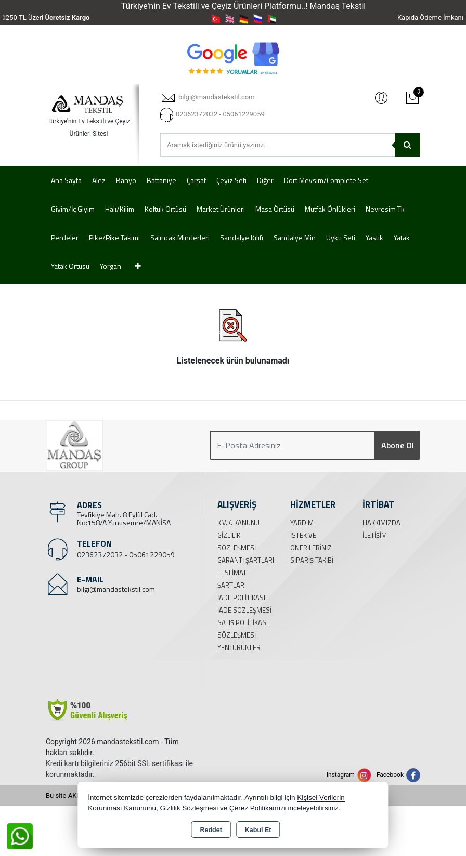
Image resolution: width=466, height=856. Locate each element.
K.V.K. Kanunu (238, 522)
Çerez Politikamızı (257, 808)
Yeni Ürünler (239, 647)
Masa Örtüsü (274, 208)
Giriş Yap (381, 97)
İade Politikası (241, 597)
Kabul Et (258, 830)
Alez (99, 180)
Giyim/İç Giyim (73, 208)
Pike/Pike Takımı (114, 237)
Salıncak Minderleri (180, 237)
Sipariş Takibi (311, 560)
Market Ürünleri (221, 208)
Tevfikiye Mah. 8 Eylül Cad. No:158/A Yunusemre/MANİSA (124, 518)
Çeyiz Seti (231, 180)
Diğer (265, 180)
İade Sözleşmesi (244, 610)
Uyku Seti (340, 237)
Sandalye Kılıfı (241, 237)
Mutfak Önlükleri (330, 208)
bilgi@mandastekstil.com (116, 588)
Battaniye (161, 180)
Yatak (402, 237)
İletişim (375, 535)
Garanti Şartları (245, 560)
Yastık (374, 237)
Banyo (126, 180)
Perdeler (65, 237)
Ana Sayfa (66, 180)
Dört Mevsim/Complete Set (326, 180)
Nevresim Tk (385, 208)
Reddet (211, 830)
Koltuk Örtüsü (165, 208)
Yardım (302, 522)
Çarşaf (196, 180)
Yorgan (110, 266)
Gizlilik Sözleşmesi (189, 808)
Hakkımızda (381, 522)
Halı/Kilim (119, 208)
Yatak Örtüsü (70, 266)
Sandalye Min (295, 237)
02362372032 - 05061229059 (126, 554)
